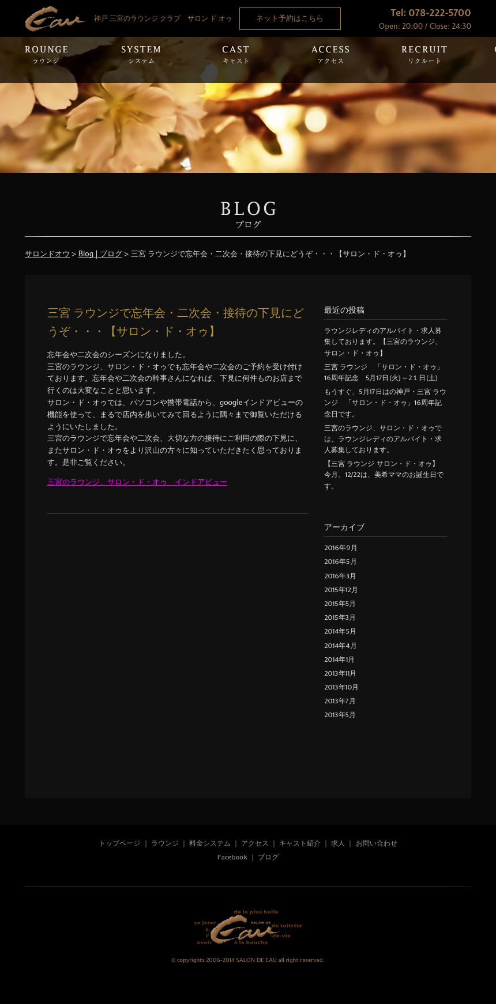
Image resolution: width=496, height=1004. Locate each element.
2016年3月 (340, 576)
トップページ (119, 843)
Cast (235, 60)
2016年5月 (340, 561)
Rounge (46, 60)
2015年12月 (341, 589)
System (141, 60)
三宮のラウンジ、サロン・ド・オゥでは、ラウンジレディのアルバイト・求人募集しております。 (383, 438)
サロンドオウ (47, 254)
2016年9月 (341, 547)
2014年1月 (339, 659)
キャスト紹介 (300, 843)
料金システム (210, 843)
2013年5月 (340, 714)
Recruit (424, 60)
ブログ (268, 857)
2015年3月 (340, 617)
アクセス (255, 843)
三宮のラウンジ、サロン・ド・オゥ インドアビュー (137, 482)
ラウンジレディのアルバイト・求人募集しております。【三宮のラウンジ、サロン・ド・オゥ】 (383, 341)
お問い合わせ (376, 843)
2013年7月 (339, 701)
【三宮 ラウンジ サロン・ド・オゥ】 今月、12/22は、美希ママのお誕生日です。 (384, 474)
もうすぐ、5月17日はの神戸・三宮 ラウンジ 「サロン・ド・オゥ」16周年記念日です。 (385, 402)
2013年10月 (341, 687)
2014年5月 (340, 631)
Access (330, 60)
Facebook (232, 857)
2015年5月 (340, 603)
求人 (338, 843)
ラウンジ (165, 843)
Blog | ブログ (100, 254)
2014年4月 (340, 645)
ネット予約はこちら (290, 18)
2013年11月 (340, 673)
